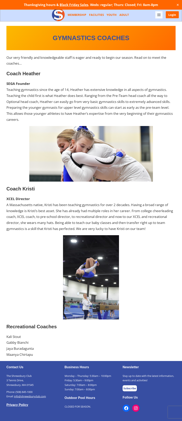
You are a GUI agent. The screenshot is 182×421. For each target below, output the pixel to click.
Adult (124, 15)
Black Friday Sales (74, 5)
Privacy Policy (17, 405)
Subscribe (129, 388)
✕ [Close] (177, 5)
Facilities (96, 15)
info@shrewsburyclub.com (30, 396)
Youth (112, 15)
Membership (77, 15)
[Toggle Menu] (159, 14)
